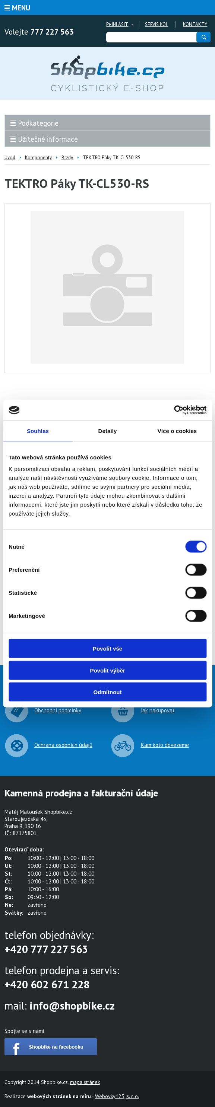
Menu (21, 7)
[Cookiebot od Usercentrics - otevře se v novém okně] (173, 410)
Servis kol (156, 24)
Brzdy (67, 157)
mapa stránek (85, 1082)
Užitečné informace (48, 139)
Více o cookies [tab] (177, 430)
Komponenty (38, 157)
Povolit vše (107, 648)
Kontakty (195, 24)
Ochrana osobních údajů (63, 744)
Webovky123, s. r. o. (117, 1096)
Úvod (9, 157)
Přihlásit (117, 24)
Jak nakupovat (158, 710)
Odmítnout (108, 692)
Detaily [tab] (107, 430)
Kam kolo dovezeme (165, 744)
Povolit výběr (107, 670)
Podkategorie (38, 123)
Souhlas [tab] (38, 430)
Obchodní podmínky (57, 710)
